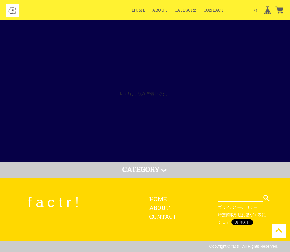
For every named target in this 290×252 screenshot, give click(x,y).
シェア (224, 222)
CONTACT (214, 10)
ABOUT (160, 10)
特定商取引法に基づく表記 (242, 215)
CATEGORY (186, 10)
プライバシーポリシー (238, 207)
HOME (138, 10)
